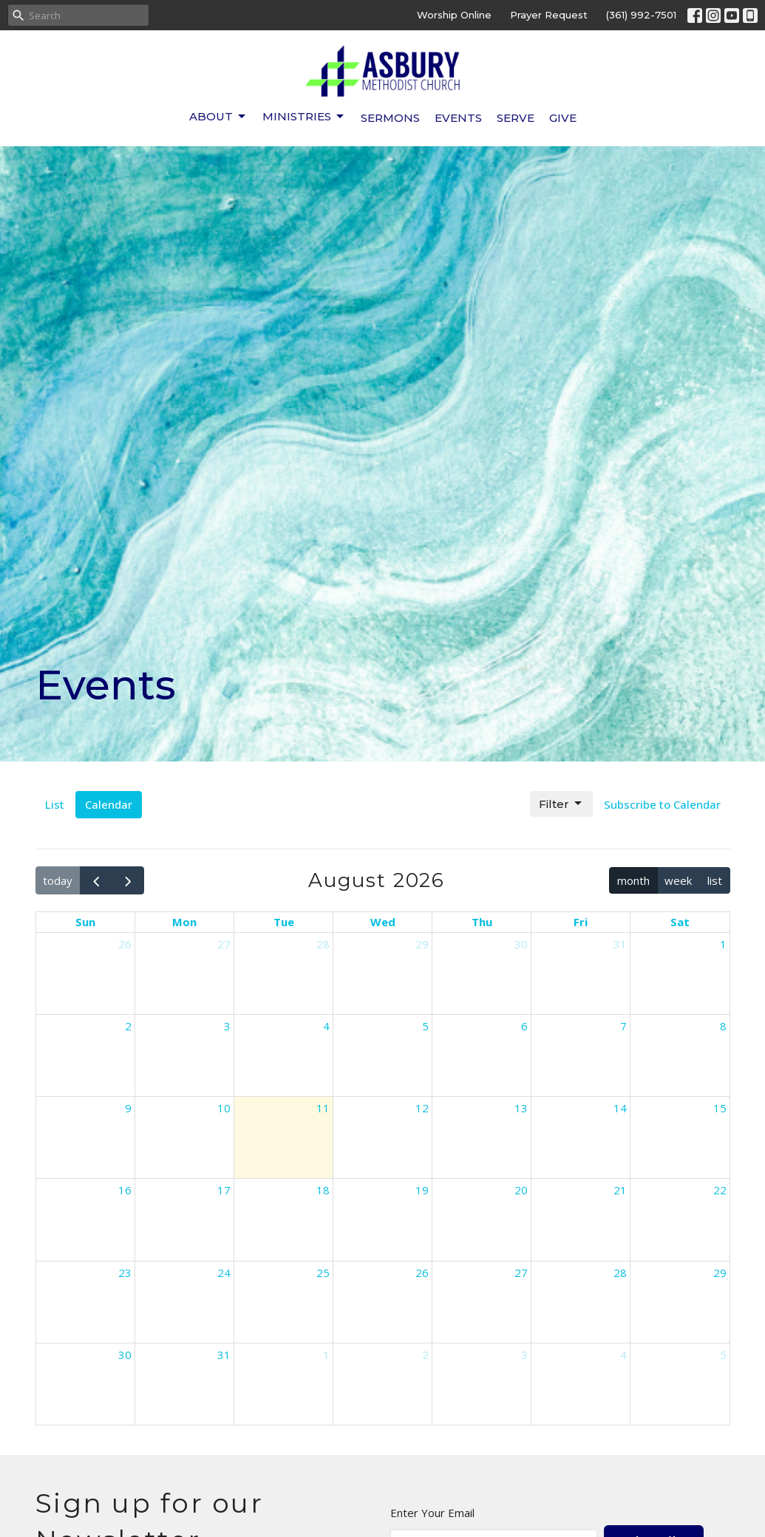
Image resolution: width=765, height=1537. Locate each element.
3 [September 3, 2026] (524, 1354)
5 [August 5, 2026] (425, 1026)
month (633, 880)
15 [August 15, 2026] (720, 1107)
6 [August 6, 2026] (524, 1026)
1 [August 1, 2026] (723, 944)
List (54, 804)
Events (458, 118)
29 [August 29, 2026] (720, 1272)
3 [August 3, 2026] (227, 1026)
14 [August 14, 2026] (620, 1107)
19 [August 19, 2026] (422, 1189)
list (714, 880)
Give (563, 118)
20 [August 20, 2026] (521, 1189)
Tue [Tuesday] (283, 921)
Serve (515, 118)
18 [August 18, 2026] (323, 1189)
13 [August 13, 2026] (521, 1107)
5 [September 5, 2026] (723, 1354)
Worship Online (454, 15)
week (678, 880)
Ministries (304, 116)
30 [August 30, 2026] (125, 1354)
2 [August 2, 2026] (128, 1026)
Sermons (390, 118)
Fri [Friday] (581, 921)
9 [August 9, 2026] (128, 1107)
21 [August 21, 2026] (620, 1189)
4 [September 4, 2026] (623, 1354)
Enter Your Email (432, 1512)
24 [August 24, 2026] (224, 1272)
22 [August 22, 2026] (720, 1189)
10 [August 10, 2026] (224, 1107)
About (218, 116)
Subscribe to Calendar (662, 804)
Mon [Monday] (184, 921)
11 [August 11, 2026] (323, 1107)
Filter (561, 803)
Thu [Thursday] (482, 921)
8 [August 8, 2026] (723, 1026)
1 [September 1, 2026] (326, 1354)
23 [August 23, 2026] (125, 1272)
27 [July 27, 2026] (224, 944)
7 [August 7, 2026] (623, 1026)
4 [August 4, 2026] (326, 1026)
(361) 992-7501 (641, 15)
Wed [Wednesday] (382, 921)
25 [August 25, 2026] (323, 1272)
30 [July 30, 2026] (521, 944)
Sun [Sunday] (85, 921)
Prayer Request (549, 15)
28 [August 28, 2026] (620, 1272)
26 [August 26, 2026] (422, 1272)
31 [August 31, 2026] (224, 1354)
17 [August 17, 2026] (224, 1189)
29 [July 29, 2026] (422, 944)
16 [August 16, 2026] (125, 1189)
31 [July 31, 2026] (620, 944)
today (57, 880)
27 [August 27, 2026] (521, 1272)
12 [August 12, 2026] (422, 1107)
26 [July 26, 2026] (125, 944)
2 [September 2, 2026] (425, 1354)
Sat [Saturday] (680, 921)
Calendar (108, 804)
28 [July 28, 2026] (323, 944)
